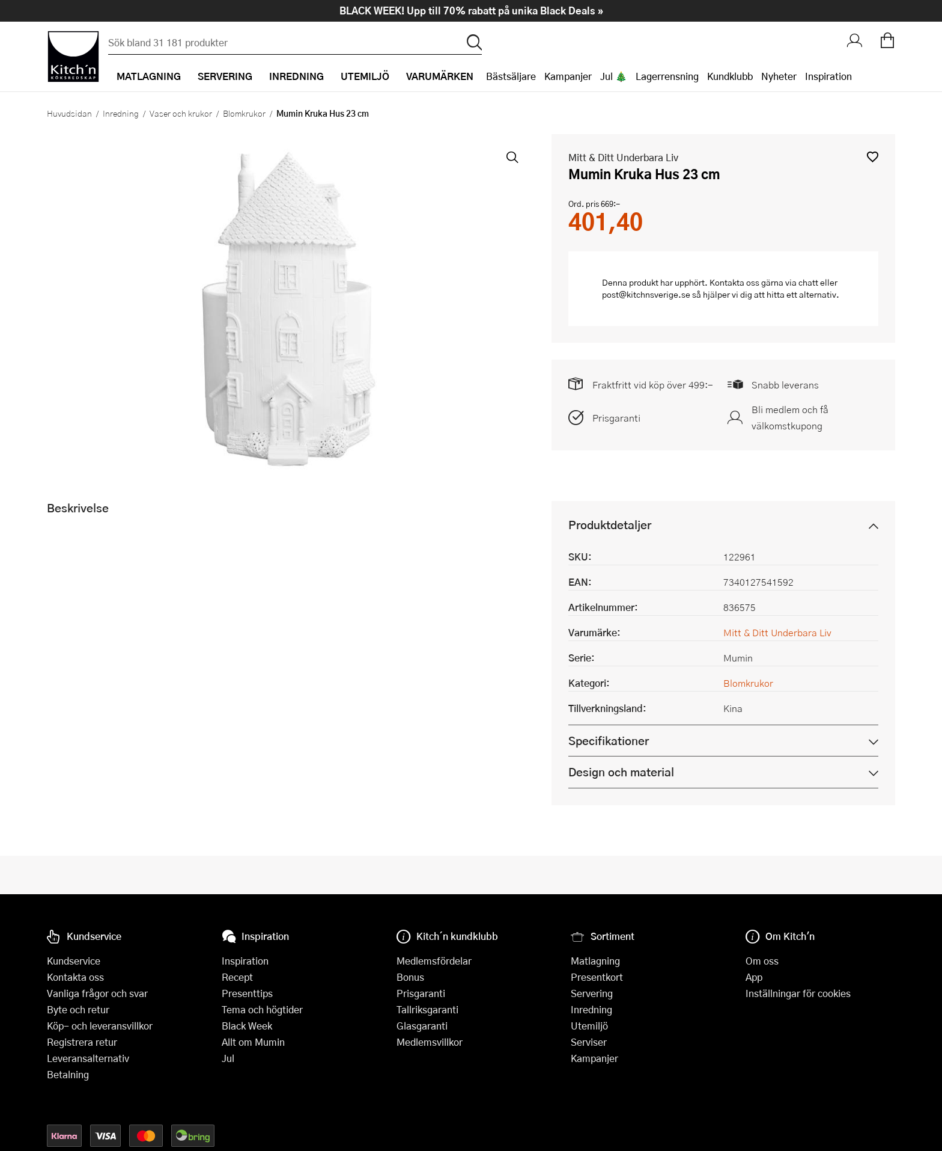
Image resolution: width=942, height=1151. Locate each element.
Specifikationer (608, 740)
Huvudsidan (69, 113)
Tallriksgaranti (427, 1009)
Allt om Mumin (253, 1042)
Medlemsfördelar (434, 961)
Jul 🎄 (613, 76)
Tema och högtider (262, 1009)
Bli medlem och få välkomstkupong (790, 417)
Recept (237, 977)
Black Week (247, 1026)
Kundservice (73, 961)
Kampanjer (568, 76)
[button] (872, 156)
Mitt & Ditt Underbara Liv (623, 157)
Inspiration (828, 76)
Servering (592, 993)
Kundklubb (730, 76)
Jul (228, 1058)
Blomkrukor (244, 113)
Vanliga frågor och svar (97, 993)
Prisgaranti (616, 418)
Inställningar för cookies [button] (798, 993)
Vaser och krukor (181, 113)
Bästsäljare (511, 76)
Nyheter (779, 76)
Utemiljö (589, 1026)
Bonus (410, 977)
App (754, 977)
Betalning (68, 1074)
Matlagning (595, 961)
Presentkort (597, 977)
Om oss (762, 961)
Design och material (621, 772)
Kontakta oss (75, 977)
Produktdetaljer (609, 524)
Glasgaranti (422, 1026)
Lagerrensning (667, 76)
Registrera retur (82, 1042)
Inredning (121, 113)
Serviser (589, 1042)
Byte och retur (78, 1009)
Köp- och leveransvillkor (100, 1026)
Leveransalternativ (88, 1058)
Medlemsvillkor (430, 1042)
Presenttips (247, 993)
